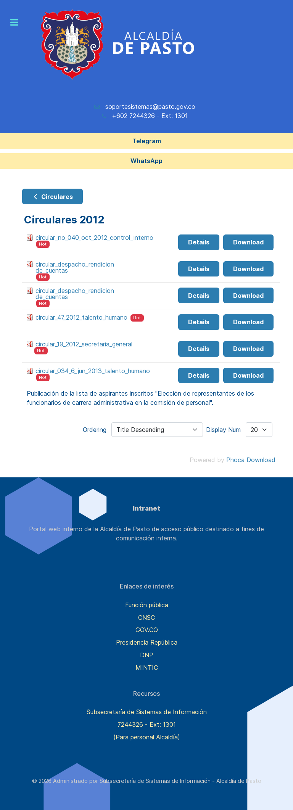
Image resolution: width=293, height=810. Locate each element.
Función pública (146, 605)
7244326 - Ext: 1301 (147, 724)
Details (198, 242)
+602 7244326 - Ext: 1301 (150, 116)
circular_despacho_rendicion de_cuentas (74, 267)
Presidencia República (146, 642)
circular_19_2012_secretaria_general (83, 344)
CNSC (146, 617)
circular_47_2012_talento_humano (81, 317)
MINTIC (146, 667)
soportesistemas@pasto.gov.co (150, 106)
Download (248, 242)
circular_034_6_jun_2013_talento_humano (92, 371)
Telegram (146, 141)
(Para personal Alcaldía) (146, 737)
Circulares (52, 196)
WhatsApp (146, 161)
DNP (146, 655)
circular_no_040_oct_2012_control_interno (94, 237)
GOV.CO (146, 630)
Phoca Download (250, 460)
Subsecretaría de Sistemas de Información (147, 712)
